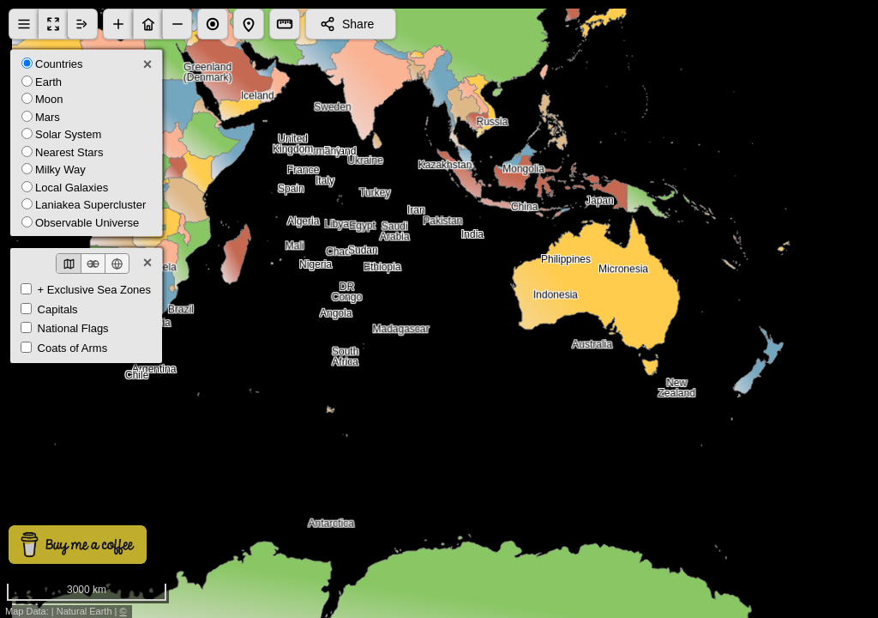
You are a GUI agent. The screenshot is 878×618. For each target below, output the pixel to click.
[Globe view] (117, 263)
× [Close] (148, 64)
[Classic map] (69, 263)
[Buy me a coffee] (78, 544)
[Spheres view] (93, 263)
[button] (118, 24)
